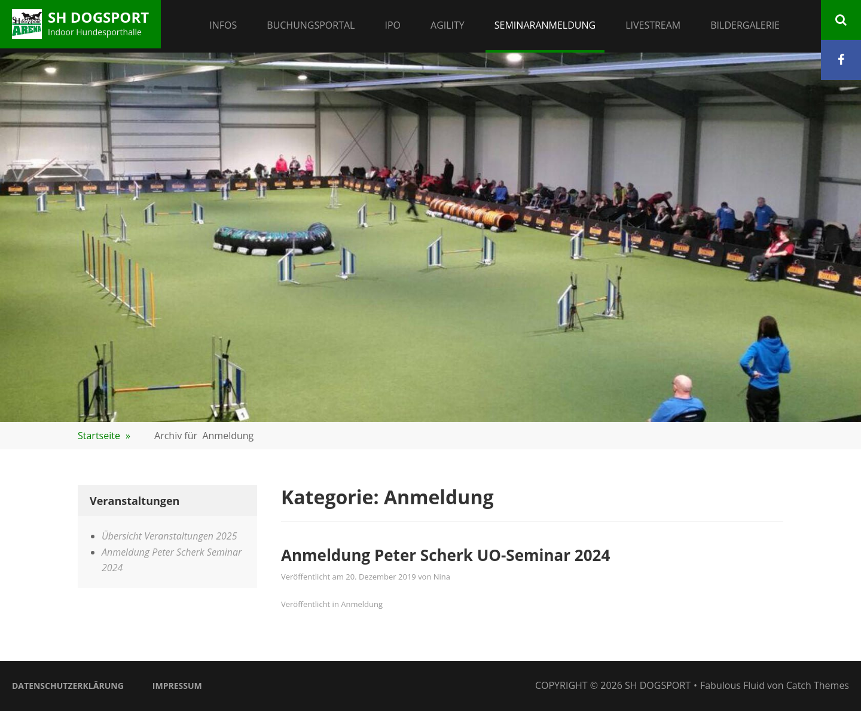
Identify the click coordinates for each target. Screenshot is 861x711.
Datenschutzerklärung (68, 685)
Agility (447, 25)
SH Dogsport (98, 17)
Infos (223, 25)
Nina (441, 576)
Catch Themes (817, 685)
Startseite (104, 435)
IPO (392, 25)
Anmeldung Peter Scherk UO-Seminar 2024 (445, 555)
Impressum (177, 685)
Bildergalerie (745, 25)
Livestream (652, 25)
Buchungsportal (311, 25)
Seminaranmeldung (545, 25)
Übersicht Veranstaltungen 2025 (169, 536)
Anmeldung (362, 604)
